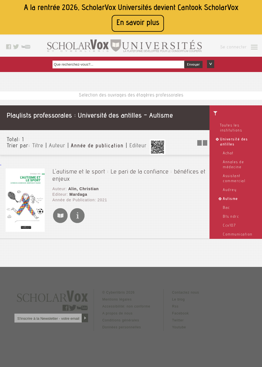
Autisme (230, 199)
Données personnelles (121, 327)
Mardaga (78, 194)
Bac (226, 208)
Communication (238, 235)
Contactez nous (185, 292)
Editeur (138, 146)
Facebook (180, 313)
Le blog (178, 299)
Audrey (229, 190)
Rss (175, 306)
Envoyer (193, 64)
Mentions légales (117, 299)
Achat (228, 153)
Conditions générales (120, 320)
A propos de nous (117, 313)
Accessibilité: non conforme (126, 306)
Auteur (57, 146)
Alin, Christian (83, 189)
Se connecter (233, 47)
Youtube (179, 327)
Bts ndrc (231, 217)
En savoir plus (137, 23)
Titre (37, 146)
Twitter (178, 320)
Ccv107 (229, 226)
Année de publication (97, 146)
